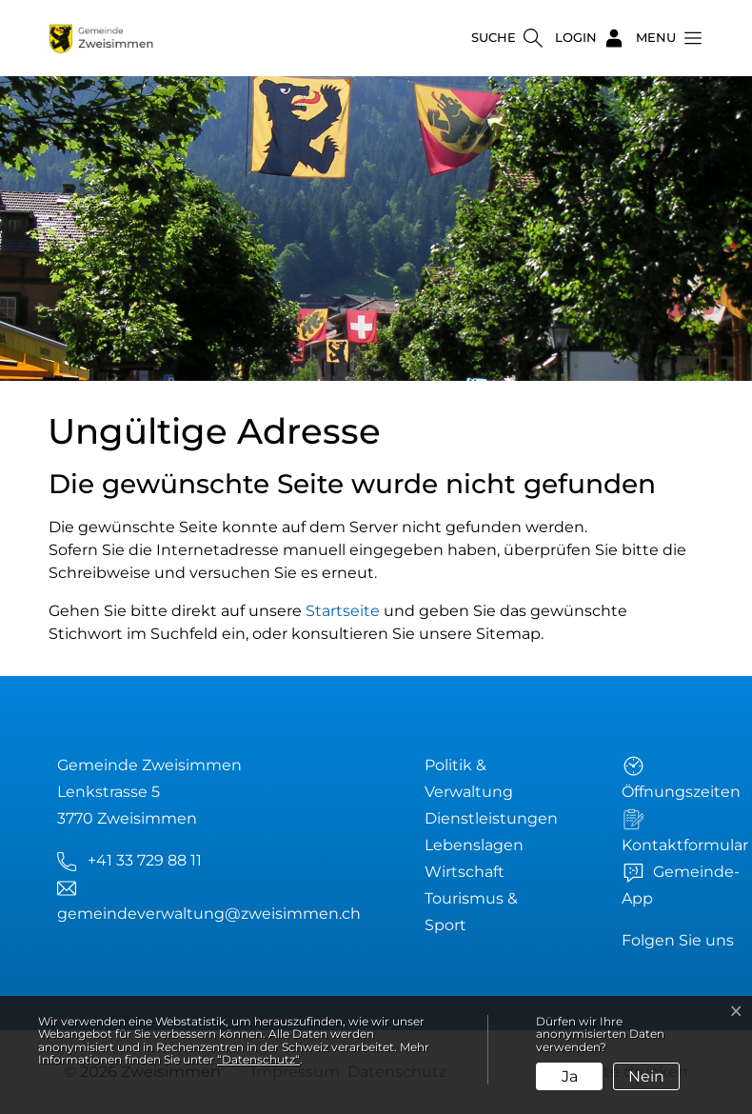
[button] (663, 38)
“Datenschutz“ (258, 1059)
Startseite (343, 611)
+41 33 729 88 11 (145, 860)
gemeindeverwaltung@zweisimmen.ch (209, 914)
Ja (570, 1076)
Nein (646, 1076)
